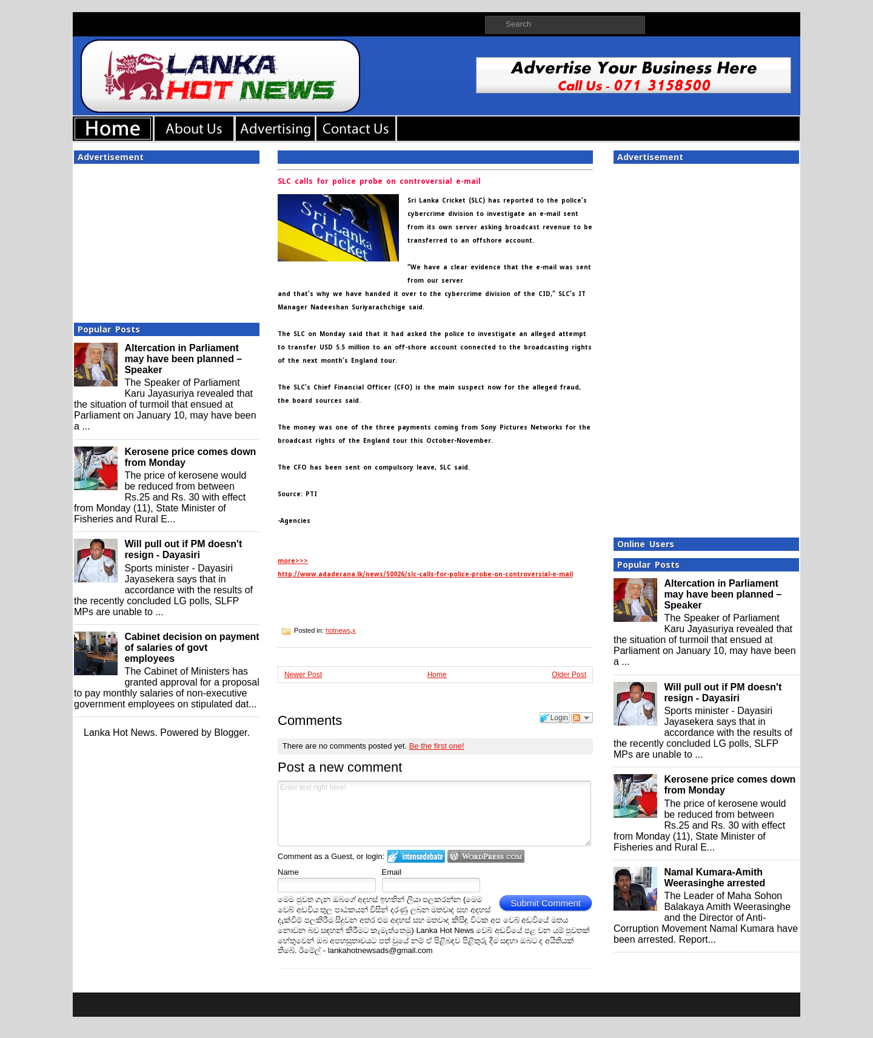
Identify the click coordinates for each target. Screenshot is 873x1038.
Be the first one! (436, 745)
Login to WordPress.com (485, 856)
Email (392, 872)
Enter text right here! (434, 813)
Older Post (569, 674)
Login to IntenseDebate (416, 856)
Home (437, 674)
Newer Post (303, 674)
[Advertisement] (166, 239)
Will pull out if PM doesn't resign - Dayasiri (183, 549)
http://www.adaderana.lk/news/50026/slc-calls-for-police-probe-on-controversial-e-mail (425, 574)
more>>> (293, 561)
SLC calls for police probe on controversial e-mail (379, 181)
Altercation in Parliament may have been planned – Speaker (183, 359)
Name (288, 872)
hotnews (338, 630)
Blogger (230, 732)
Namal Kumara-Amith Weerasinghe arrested (714, 877)
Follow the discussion (582, 717)
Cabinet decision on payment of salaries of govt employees (191, 648)
